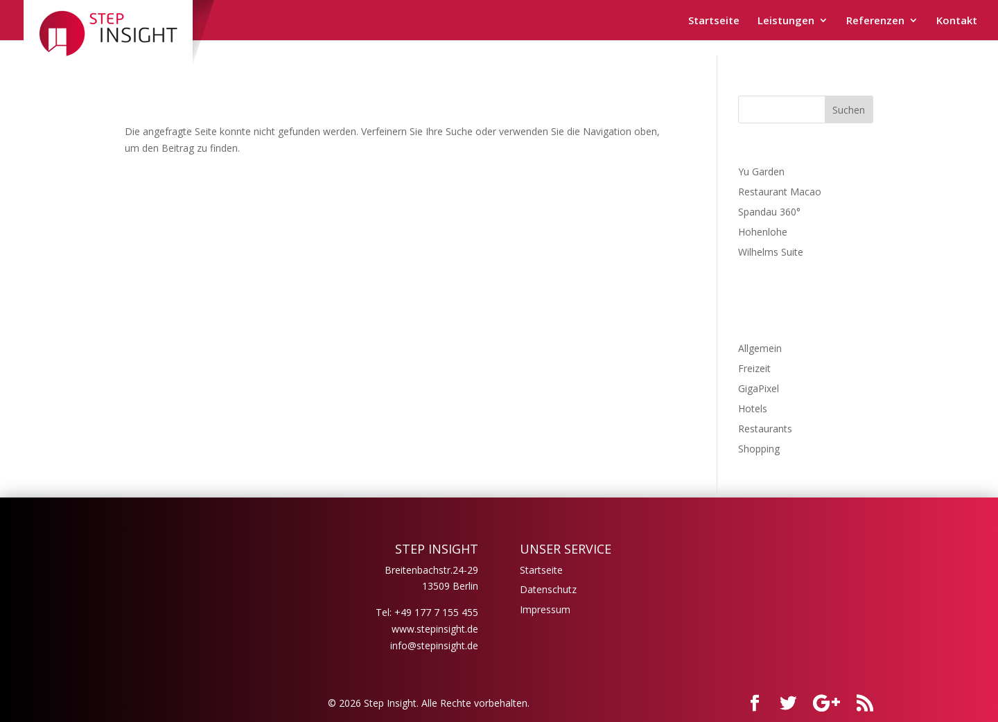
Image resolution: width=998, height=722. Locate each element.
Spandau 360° (769, 211)
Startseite (713, 21)
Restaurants (765, 428)
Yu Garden (761, 171)
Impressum (545, 609)
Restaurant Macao (779, 191)
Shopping (759, 448)
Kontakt (956, 21)
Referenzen (875, 21)
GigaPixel (758, 388)
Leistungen (786, 21)
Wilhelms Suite (770, 251)
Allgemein (760, 348)
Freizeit (754, 368)
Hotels (752, 408)
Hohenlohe (762, 231)
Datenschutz (548, 589)
